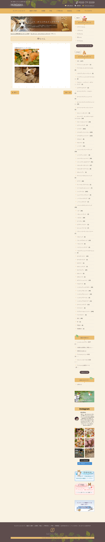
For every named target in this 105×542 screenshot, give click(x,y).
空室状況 (57, 525)
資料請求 (79, 5)
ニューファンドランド (83, 195)
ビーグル (79, 221)
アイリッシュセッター (83, 64)
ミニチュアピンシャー (83, 294)
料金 (40, 525)
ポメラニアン (80, 270)
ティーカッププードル (83, 184)
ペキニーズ (80, 243)
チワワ (79, 181)
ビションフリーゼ (81, 228)
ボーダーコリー (81, 256)
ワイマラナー (80, 315)
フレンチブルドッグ (82, 240)
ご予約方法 (45, 525)
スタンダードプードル (83, 168)
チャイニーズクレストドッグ (84, 175)
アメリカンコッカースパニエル (85, 68)
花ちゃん (79, 37)
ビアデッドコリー (81, 224)
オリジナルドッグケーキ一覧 (84, 45)
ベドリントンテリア (82, 247)
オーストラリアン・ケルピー (84, 91)
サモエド (79, 139)
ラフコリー (80, 308)
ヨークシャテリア (81, 304)
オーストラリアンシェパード (84, 96)
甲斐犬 (79, 325)
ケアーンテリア (81, 125)
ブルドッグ (80, 237)
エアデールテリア (81, 87)
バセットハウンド (81, 214)
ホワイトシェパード (82, 280)
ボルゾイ (79, 273)
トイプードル (80, 191)
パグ (78, 210)
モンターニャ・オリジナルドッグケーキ (40, 33)
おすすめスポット (65, 525)
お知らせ (79, 384)
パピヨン (79, 217)
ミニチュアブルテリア (83, 301)
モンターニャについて (19, 525)
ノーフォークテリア (82, 198)
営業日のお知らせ (81, 351)
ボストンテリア (81, 266)
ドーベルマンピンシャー (83, 188)
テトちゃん (80, 40)
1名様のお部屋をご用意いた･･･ (85, 347)
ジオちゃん (80, 30)
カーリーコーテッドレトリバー (85, 107)
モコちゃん (80, 33)
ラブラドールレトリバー (83, 311)
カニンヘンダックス (82, 113)
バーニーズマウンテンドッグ (84, 205)
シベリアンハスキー (82, 155)
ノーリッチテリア (81, 201)
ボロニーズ (80, 277)
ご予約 (51, 525)
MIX (78, 61)
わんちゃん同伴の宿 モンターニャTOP (20, 33)
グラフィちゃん (81, 27)
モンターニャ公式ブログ (85, 525)
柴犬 (78, 318)
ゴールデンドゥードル (83, 132)
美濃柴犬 (79, 328)
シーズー (79, 146)
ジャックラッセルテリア (83, 162)
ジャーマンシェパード (83, 158)
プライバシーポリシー (89, 5)
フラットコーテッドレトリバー (85, 231)
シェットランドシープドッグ (84, 149)
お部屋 (36, 525)
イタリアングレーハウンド (84, 73)
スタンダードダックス (83, 165)
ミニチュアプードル (82, 297)
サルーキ (79, 142)
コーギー (79, 128)
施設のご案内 (30, 525)
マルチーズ (80, 283)
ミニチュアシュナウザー (83, 287)
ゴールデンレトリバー (83, 135)
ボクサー (79, 263)
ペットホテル (74, 525)
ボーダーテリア (81, 259)
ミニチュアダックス (82, 290)
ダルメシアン (80, 172)
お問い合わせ (70, 5)
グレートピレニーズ (82, 122)
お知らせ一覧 (84, 372)
